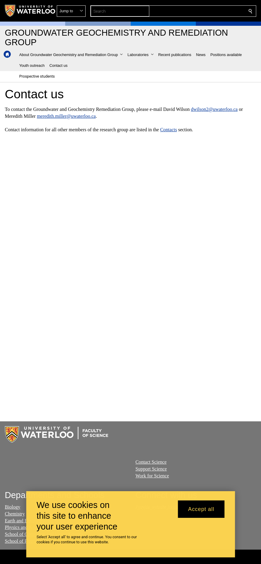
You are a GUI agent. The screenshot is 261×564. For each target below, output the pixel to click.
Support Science (151, 468)
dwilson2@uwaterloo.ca (214, 109)
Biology (12, 506)
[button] (207, 11)
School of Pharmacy (24, 541)
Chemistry (15, 513)
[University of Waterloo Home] (30, 11)
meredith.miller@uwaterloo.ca (66, 115)
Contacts (168, 129)
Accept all (201, 509)
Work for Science (152, 475)
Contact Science (151, 462)
